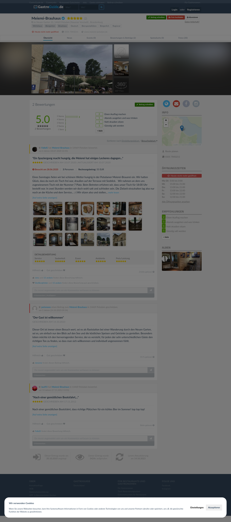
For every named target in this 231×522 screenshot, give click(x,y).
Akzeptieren (214, 507)
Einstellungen (197, 507)
